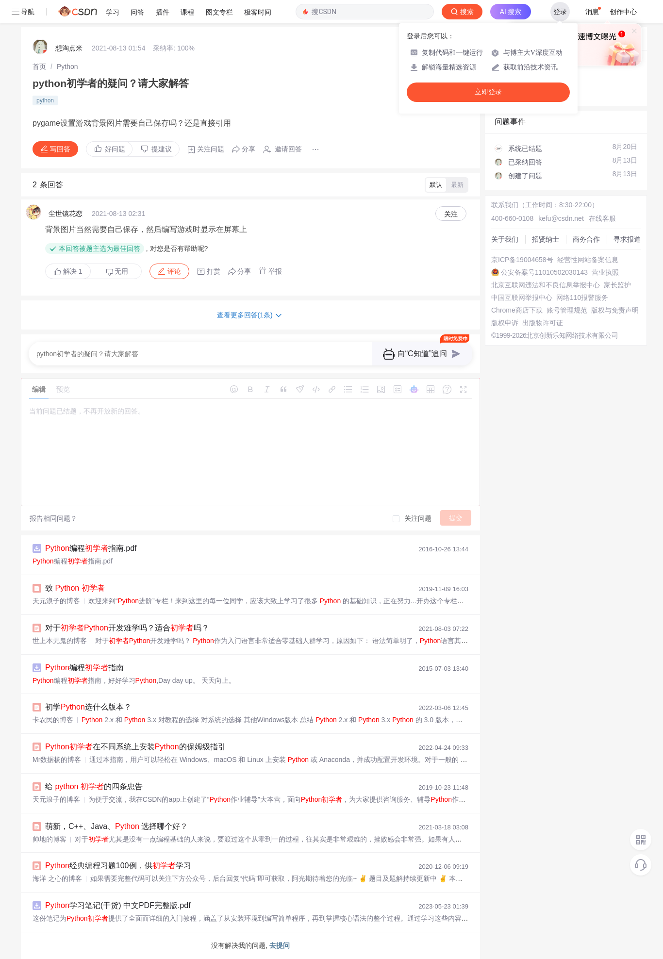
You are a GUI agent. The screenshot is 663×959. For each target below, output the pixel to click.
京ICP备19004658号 (522, 260)
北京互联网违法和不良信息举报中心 (545, 285)
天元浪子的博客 (56, 601)
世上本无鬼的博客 (60, 641)
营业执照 (605, 272)
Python (67, 66)
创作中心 (623, 12)
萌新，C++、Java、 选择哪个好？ (116, 826)
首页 (39, 66)
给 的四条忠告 (94, 786)
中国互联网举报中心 (521, 297)
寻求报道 (627, 239)
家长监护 (617, 285)
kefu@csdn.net (561, 218)
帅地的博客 (49, 839)
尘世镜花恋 (66, 213)
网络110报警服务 (582, 297)
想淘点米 (69, 48)
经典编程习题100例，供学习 (118, 865)
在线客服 (602, 218)
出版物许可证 (542, 323)
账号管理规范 (567, 310)
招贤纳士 (545, 239)
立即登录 (488, 92)
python (45, 100)
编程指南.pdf (91, 548)
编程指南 (84, 667)
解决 (68, 271)
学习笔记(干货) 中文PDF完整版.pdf (118, 905)
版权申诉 (504, 323)
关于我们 (504, 239)
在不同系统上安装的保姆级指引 (135, 747)
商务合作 (586, 239)
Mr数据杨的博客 (57, 759)
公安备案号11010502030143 (544, 272)
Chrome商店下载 (517, 310)
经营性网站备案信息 (587, 260)
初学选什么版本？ (88, 707)
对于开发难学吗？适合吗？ (127, 628)
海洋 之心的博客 (57, 878)
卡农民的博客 (53, 720)
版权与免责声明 (615, 310)
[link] (39, 66)
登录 (560, 12)
